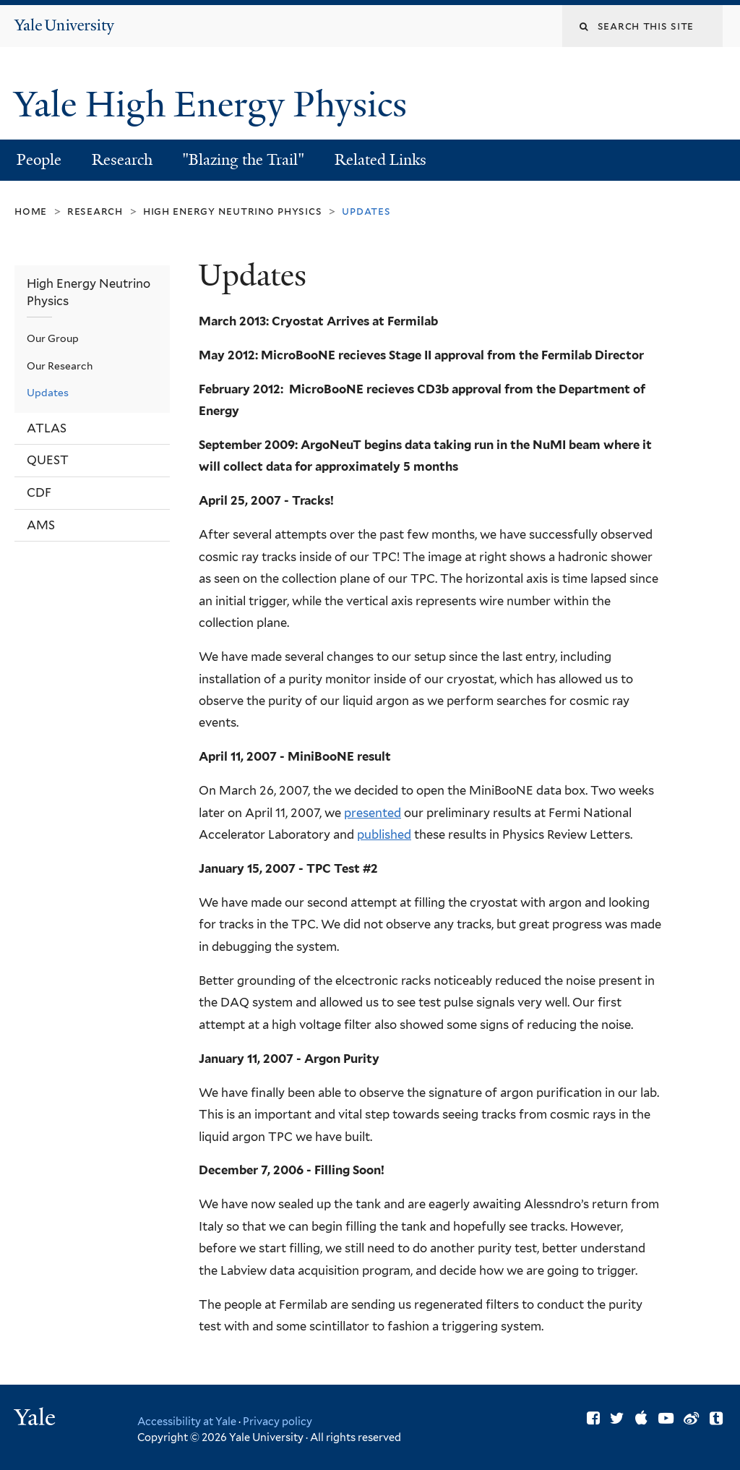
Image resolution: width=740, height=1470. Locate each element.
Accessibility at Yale (186, 1421)
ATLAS (46, 428)
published (384, 834)
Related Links (380, 160)
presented (372, 812)
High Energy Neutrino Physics (232, 211)
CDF (39, 492)
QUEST (48, 460)
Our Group (53, 338)
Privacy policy (277, 1421)
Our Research (59, 366)
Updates (48, 392)
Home (30, 211)
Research (122, 160)
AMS (41, 525)
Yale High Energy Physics (215, 104)
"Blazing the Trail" (243, 160)
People (39, 160)
